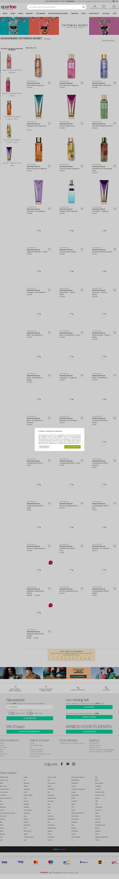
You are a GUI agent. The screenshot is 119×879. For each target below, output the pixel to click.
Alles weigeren (44, 447)
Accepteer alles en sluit (72, 447)
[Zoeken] (83, 7)
